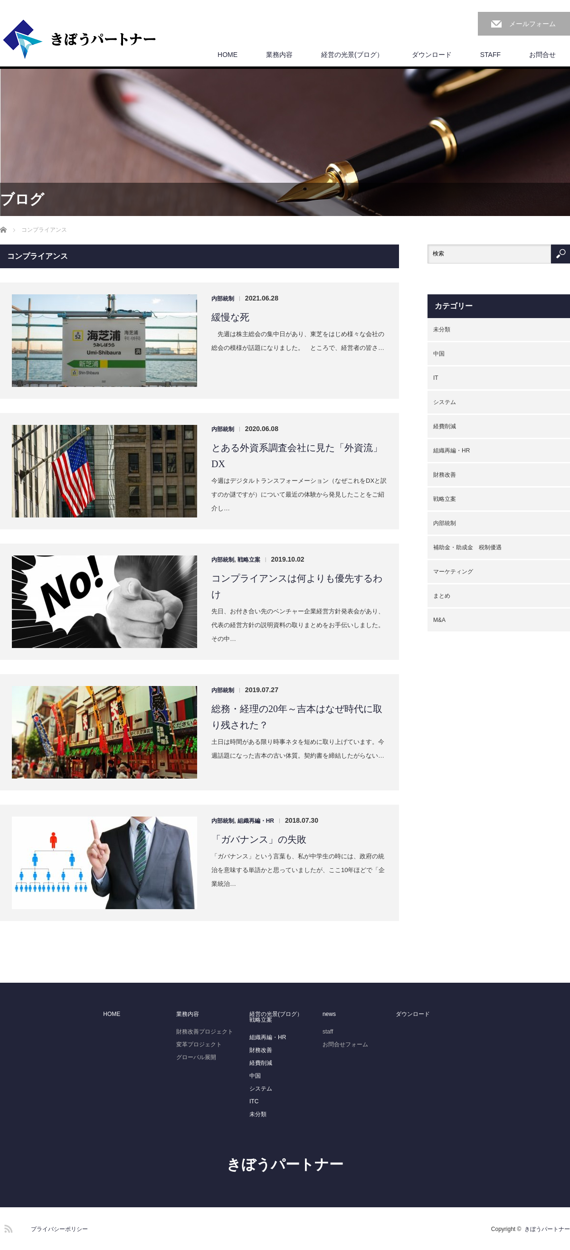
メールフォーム (532, 24)
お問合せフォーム (345, 1044)
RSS (7, 1227)
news (329, 1014)
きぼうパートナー (285, 1164)
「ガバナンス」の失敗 (258, 839)
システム (444, 402)
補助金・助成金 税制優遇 (467, 547)
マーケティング (453, 571)
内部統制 (222, 298)
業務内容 (279, 54)
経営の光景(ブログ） (352, 54)
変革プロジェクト (199, 1044)
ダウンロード (432, 54)
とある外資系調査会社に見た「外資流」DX (296, 455)
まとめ (441, 595)
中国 (439, 353)
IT (435, 378)
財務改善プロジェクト (204, 1031)
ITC (253, 1101)
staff (328, 1031)
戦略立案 (249, 559)
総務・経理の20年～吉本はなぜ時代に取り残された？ (296, 717)
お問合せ (542, 54)
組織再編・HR (256, 821)
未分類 (441, 329)
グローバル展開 (196, 1057)
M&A (439, 620)
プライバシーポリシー (59, 1229)
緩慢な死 (230, 317)
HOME (228, 54)
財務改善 (444, 474)
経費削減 (444, 426)
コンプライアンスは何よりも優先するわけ (296, 586)
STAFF (490, 54)
